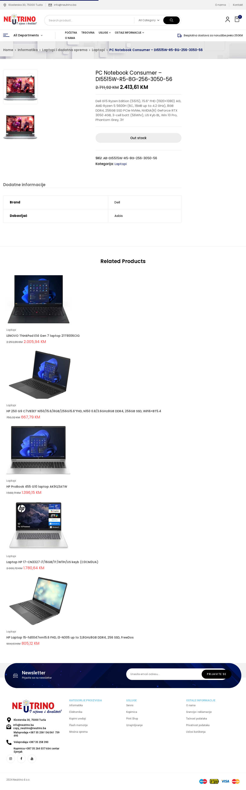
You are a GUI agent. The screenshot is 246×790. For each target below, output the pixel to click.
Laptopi (98, 50)
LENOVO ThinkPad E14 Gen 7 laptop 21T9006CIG (43, 336)
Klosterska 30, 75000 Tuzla (23, 5)
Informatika (28, 50)
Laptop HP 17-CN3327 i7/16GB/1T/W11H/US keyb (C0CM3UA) (52, 562)
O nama (220, 5)
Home (8, 50)
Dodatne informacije (23, 184)
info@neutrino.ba (65, 5)
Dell (117, 202)
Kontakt (238, 5)
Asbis (118, 216)
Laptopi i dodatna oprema (64, 50)
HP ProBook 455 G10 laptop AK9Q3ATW (36, 487)
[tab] (23, 185)
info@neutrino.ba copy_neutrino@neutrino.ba (29, 727)
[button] (237, 19)
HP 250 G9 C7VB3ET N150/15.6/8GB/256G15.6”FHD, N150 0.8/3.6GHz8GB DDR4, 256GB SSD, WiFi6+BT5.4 (83, 411)
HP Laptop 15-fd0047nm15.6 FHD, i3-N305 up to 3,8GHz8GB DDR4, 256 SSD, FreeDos (70, 638)
